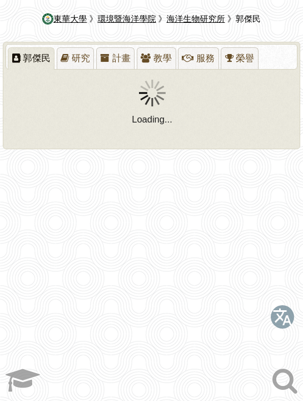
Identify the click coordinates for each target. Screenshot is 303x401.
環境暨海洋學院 (126, 18)
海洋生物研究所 (196, 18)
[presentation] (75, 58)
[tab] (31, 58)
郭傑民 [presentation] (31, 58)
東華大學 (64, 18)
